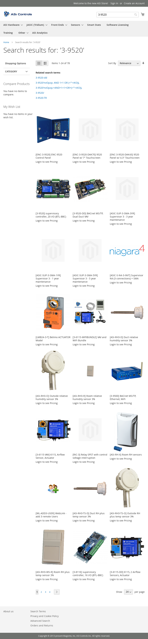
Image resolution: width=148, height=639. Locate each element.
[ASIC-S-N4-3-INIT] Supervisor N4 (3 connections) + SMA (126, 277)
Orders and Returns (41, 625)
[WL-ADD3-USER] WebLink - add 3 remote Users (51, 515)
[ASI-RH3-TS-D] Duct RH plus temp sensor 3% (89, 515)
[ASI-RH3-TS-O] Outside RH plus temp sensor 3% (125, 515)
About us (8, 611)
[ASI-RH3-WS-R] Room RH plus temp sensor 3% (53, 573)
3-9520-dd (41, 77)
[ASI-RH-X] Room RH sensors (126, 454)
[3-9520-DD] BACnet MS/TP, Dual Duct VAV (88, 215)
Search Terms (38, 611)
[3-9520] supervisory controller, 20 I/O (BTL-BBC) (51, 215)
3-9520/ (40, 92)
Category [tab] (11, 71)
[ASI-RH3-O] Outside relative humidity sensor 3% (52, 397)
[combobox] (117, 14)
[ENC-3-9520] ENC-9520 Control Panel (49, 156)
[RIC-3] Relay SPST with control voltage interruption (90, 456)
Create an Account (134, 3)
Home (6, 42)
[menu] (74, 29)
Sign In (114, 3)
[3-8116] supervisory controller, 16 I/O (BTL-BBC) (88, 573)
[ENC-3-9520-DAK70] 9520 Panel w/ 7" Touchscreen (87, 156)
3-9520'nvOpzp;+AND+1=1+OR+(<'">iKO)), (59, 87)
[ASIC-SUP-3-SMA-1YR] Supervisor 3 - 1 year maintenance (48, 278)
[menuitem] (12, 25)
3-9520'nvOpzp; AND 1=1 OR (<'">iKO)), (57, 82)
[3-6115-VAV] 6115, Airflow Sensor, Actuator (50, 456)
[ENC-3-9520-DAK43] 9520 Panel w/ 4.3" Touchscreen (125, 156)
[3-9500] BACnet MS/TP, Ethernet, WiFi (123, 397)
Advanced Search (40, 620)
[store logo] (17, 14)
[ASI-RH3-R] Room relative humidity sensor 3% (87, 397)
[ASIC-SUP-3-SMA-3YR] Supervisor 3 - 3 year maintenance (122, 216)
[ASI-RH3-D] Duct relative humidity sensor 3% (124, 339)
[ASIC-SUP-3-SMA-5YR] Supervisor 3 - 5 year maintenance (85, 278)
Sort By (112, 63)
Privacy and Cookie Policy (44, 616)
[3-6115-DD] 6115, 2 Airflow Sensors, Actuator (125, 573)
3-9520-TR (41, 97)
